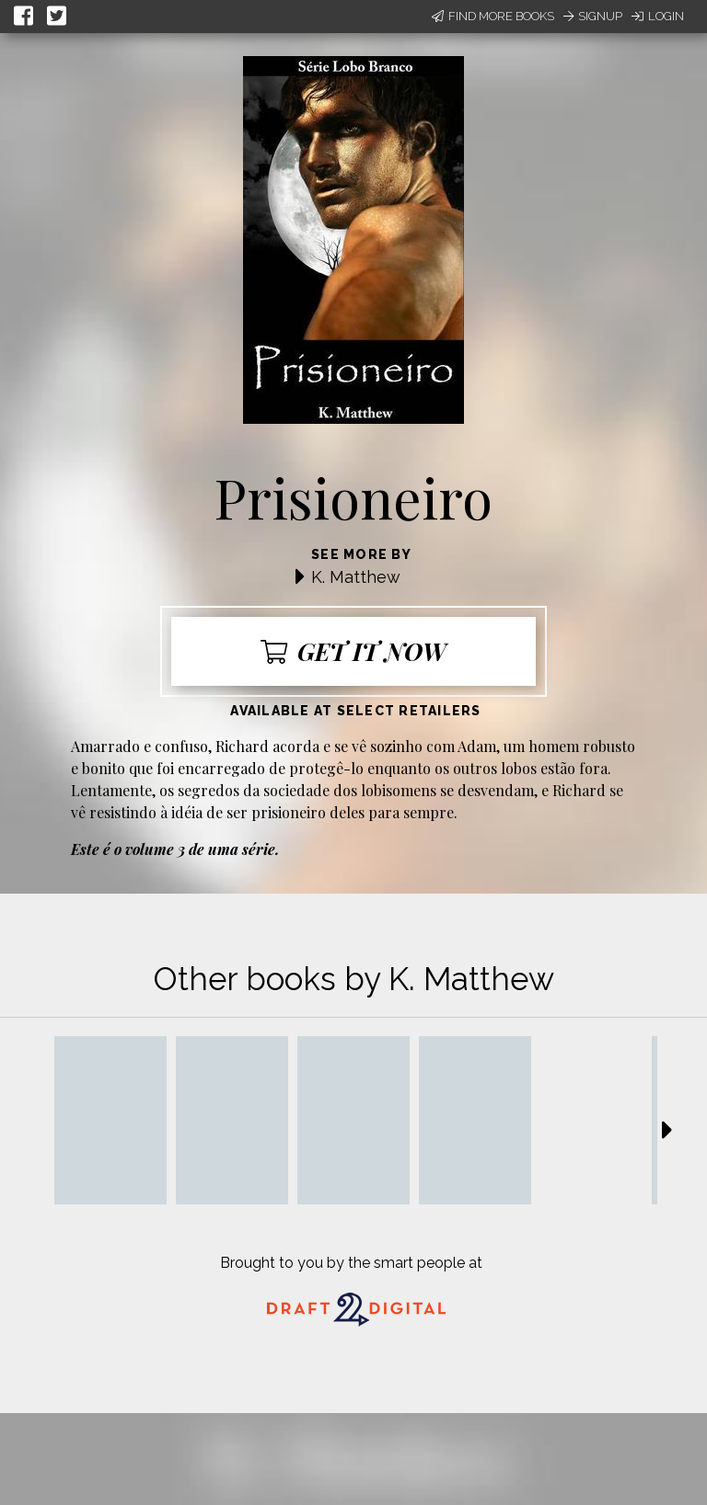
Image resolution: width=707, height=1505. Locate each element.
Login (658, 16)
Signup (592, 16)
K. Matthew (355, 577)
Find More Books (493, 16)
